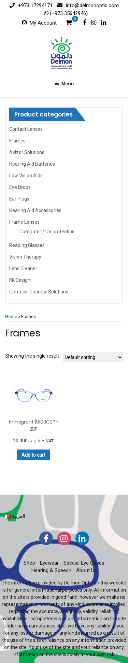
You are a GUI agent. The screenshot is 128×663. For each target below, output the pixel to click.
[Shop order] (93, 357)
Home (11, 316)
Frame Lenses (24, 222)
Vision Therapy (25, 257)
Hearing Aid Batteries (32, 164)
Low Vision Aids (26, 175)
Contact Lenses (26, 129)
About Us (86, 570)
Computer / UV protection (47, 231)
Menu (64, 83)
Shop (29, 563)
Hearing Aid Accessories (35, 210)
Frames (17, 140)
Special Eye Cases (83, 563)
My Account (43, 23)
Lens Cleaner (23, 268)
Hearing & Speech (51, 570)
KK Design (19, 280)
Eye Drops (20, 187)
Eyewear (49, 563)
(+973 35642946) (68, 13)
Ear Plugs (19, 199)
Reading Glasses (27, 245)
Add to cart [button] (33, 455)
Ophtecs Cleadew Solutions (38, 291)
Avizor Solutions (26, 152)
